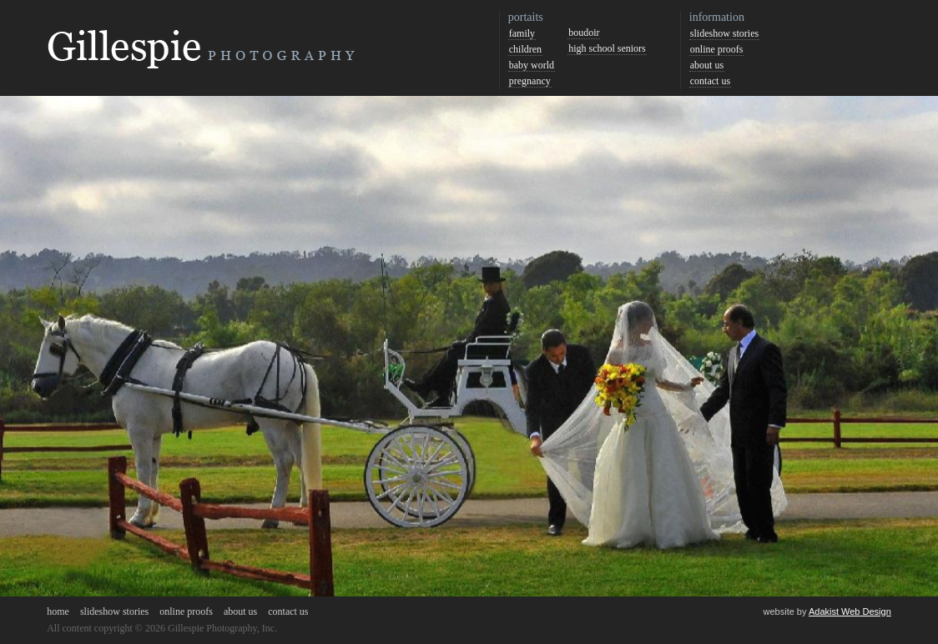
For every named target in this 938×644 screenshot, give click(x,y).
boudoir (583, 32)
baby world (531, 65)
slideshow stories (724, 33)
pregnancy (530, 81)
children (525, 49)
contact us (710, 81)
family (522, 33)
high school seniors (607, 48)
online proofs (717, 49)
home (58, 611)
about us (707, 65)
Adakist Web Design (850, 611)
